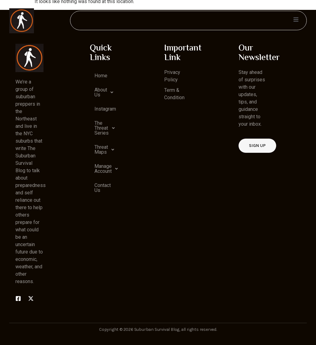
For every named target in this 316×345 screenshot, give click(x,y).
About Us (105, 92)
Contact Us (102, 187)
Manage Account (106, 168)
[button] (104, 92)
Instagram (105, 109)
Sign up (257, 145)
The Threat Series (106, 128)
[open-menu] (295, 20)
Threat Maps (106, 149)
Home (100, 76)
